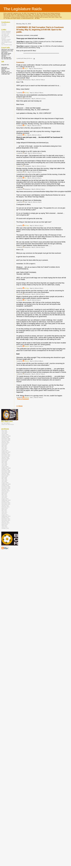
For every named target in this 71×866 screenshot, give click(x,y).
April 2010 (4, 493)
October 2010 (5, 501)
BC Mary (26, 92)
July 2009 (4, 481)
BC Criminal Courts (7, 44)
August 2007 (5, 450)
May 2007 (4, 446)
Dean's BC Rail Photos (8, 424)
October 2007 (5, 453)
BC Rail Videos (6, 423)
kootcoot (26, 346)
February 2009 (5, 474)
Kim (25, 178)
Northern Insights (6, 39)
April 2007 (4, 445)
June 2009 (4, 480)
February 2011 (5, 507)
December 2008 (6, 472)
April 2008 (4, 461)
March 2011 (5, 508)
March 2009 (5, 476)
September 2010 (6, 500)
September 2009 (6, 484)
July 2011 (4, 513)
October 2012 (5, 528)
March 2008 (5, 460)
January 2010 (5, 489)
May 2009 (4, 478)
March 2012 (5, 524)
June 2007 (4, 448)
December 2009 (6, 488)
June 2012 (4, 527)
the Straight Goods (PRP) (6, 42)
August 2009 (5, 482)
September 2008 (6, 468)
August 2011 (5, 515)
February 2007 (5, 442)
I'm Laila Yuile (5, 34)
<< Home (19, 406)
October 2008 (5, 469)
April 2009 (4, 477)
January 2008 (5, 457)
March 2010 (5, 492)
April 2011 (4, 509)
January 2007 (5, 441)
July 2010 (4, 497)
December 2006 (6, 440)
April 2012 (4, 525)
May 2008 (4, 462)
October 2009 (5, 485)
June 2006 (4, 432)
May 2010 (4, 494)
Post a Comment (23, 399)
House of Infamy (6, 32)
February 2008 (5, 458)
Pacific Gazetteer (6, 31)
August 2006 (5, 434)
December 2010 (6, 504)
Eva (25, 125)
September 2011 (6, 516)
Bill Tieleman (5, 35)
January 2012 (5, 521)
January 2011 (5, 505)
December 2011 (6, 520)
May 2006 (4, 430)
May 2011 (4, 511)
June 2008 (4, 464)
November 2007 (6, 454)
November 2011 (6, 519)
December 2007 (6, 456)
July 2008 (4, 465)
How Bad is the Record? (5, 37)
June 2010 (4, 496)
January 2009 (5, 473)
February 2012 (5, 523)
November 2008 (6, 470)
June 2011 (4, 512)
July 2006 (4, 433)
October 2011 (5, 517)
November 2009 (6, 486)
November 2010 (6, 503)
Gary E (26, 68)
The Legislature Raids (23, 9)
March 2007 (5, 444)
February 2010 (5, 490)
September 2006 (6, 436)
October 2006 (5, 437)
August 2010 (5, 498)
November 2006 (6, 438)
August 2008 (5, 466)
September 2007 (6, 452)
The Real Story (6, 40)
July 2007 (4, 449)
